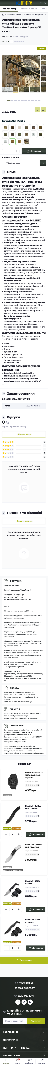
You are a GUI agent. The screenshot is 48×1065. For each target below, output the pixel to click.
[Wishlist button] (37, 109)
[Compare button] (43, 109)
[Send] (43, 163)
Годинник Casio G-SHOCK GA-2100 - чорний (34, 775)
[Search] (8, 3)
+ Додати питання (24, 521)
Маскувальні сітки (14, 15)
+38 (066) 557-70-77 (24, 988)
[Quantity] (11, 151)
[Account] (45, 3)
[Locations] (40, 3)
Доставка (16, 581)
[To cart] (35, 834)
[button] (8, 100)
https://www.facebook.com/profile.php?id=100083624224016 (30, 1002)
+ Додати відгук (24, 434)
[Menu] (3, 3)
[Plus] (16, 151)
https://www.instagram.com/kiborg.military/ (18, 1002)
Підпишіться (36, 1021)
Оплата (14, 688)
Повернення (17, 725)
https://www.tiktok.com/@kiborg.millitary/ (24, 1002)
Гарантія (15, 709)
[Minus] (5, 151)
